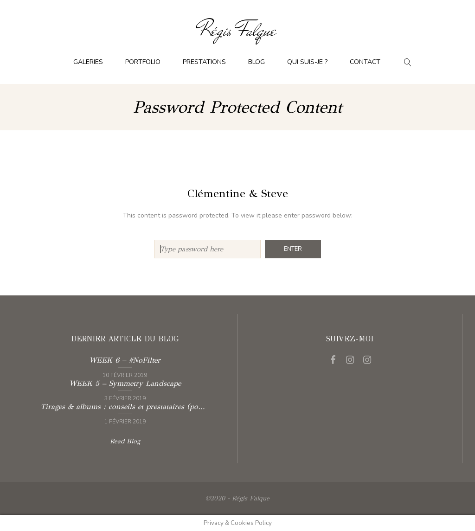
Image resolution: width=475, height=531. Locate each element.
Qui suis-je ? (307, 62)
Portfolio (142, 62)
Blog (256, 62)
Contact (365, 62)
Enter (293, 249)
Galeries (88, 62)
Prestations (204, 62)
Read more (124, 366)
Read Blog (125, 441)
